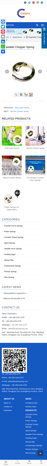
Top (41, 462)
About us (7, 403)
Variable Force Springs (13, 249)
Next (40, 72)
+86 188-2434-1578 (19, 325)
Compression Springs (12, 266)
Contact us (8, 407)
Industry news (30, 407)
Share (6, 462)
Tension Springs (10, 272)
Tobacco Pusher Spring (12, 178)
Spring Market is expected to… (16, 293)
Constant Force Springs (13, 226)
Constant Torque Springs (13, 237)
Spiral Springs (9, 243)
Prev (7, 72)
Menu (29, 462)
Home (6, 37)
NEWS (28, 399)
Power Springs (10, 232)
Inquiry (18, 462)
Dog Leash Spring (22, 108)
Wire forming (9, 277)
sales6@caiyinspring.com (18, 329)
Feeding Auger (10, 254)
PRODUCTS (31, 410)
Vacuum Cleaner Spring (19, 111)
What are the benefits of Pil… (15, 298)
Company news (31, 403)
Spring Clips (9, 260)
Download (8, 410)
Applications (17, 37)
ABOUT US (9, 399)
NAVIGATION (8, 25)
